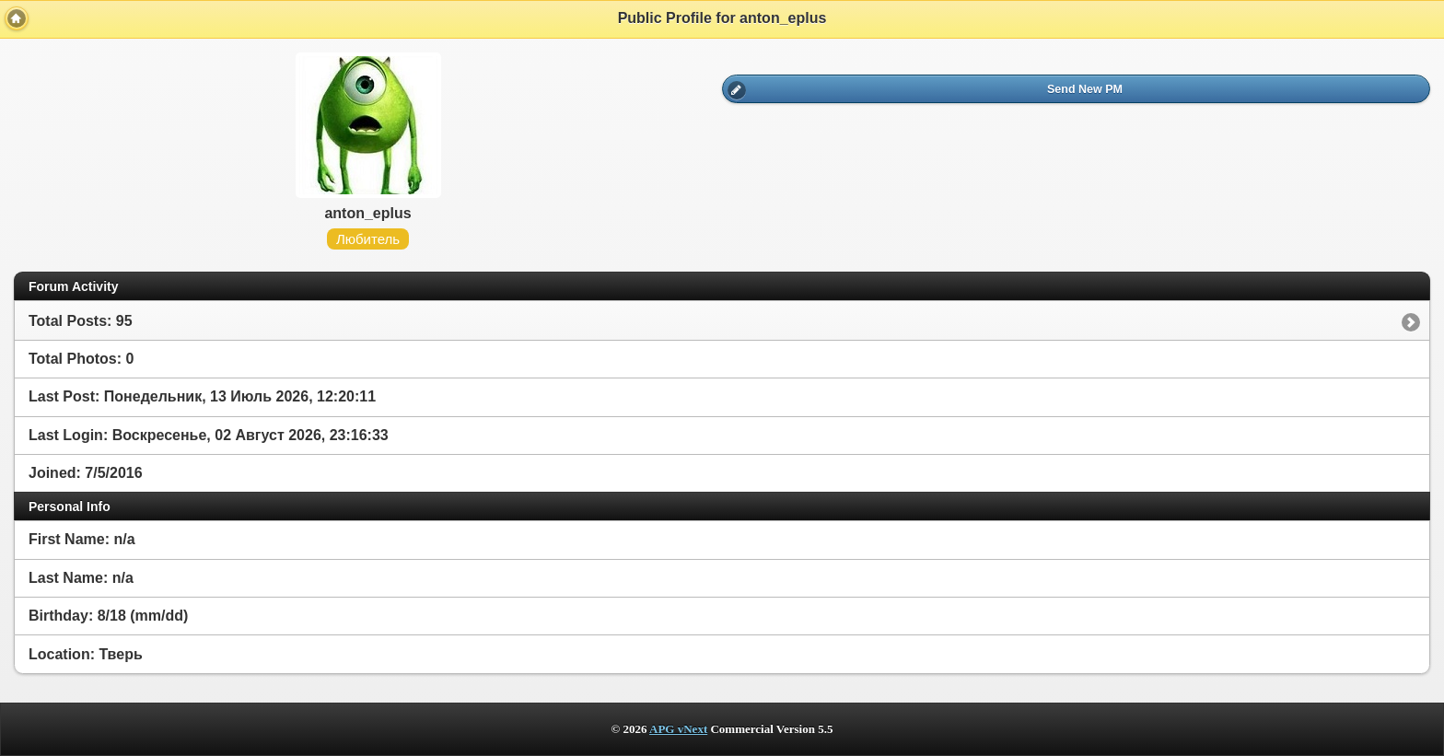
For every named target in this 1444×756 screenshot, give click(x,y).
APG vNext (678, 729)
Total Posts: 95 (81, 321)
